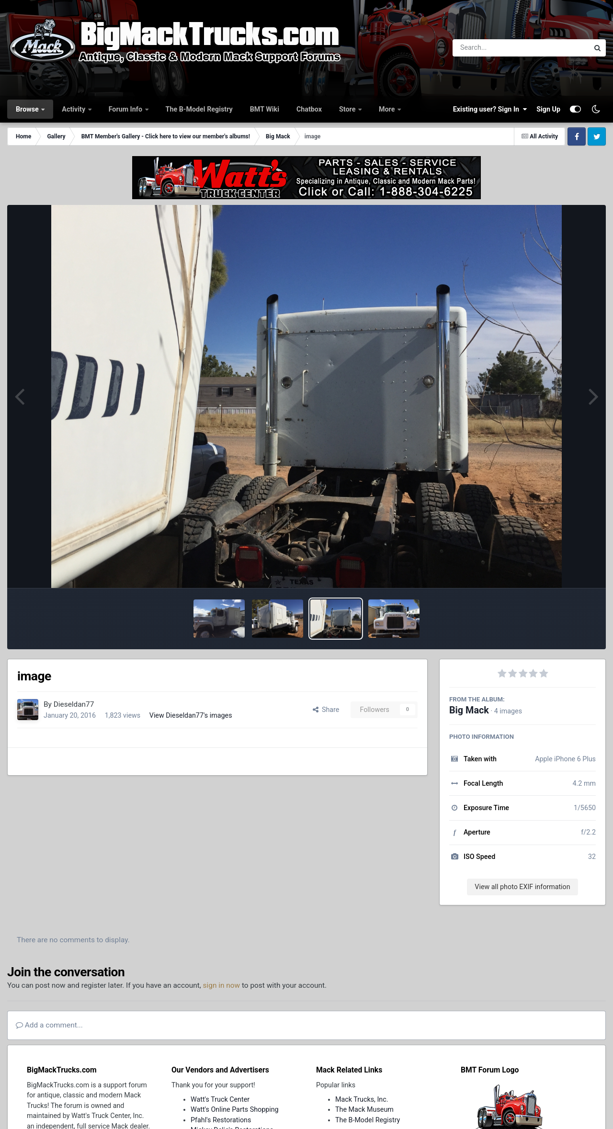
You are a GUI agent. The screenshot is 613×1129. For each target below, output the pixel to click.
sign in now (221, 985)
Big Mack (469, 710)
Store (348, 109)
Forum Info (126, 109)
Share (326, 709)
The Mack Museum (364, 1109)
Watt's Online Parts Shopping (235, 1109)
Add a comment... (49, 1025)
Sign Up (548, 109)
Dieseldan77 (74, 704)
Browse (28, 109)
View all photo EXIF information (522, 887)
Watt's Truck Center (220, 1099)
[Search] (494, 47)
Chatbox (309, 109)
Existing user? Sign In (490, 109)
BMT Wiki (264, 109)
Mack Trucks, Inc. (361, 1099)
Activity (74, 109)
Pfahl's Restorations (221, 1120)
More (388, 109)
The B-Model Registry (199, 109)
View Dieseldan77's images (190, 715)
